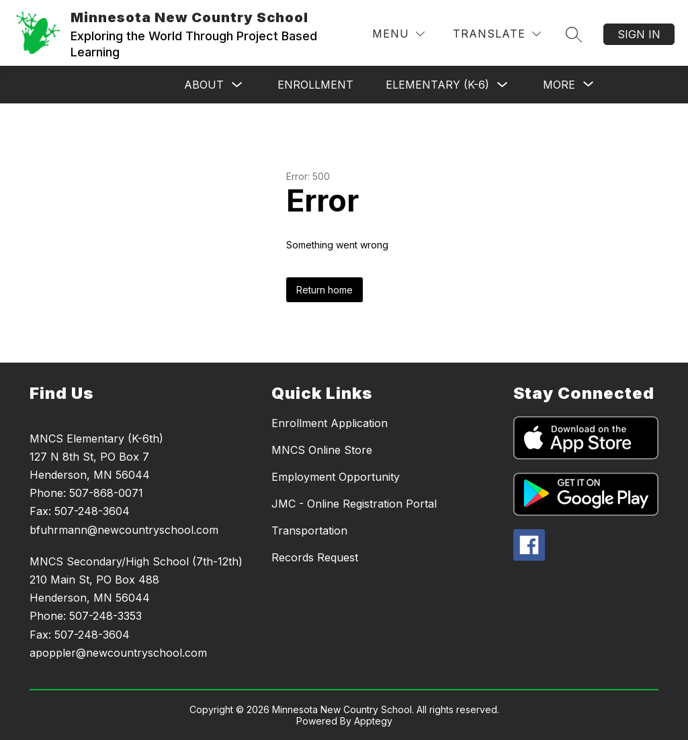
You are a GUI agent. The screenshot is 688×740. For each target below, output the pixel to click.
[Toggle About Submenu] (237, 85)
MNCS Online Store (321, 450)
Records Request (314, 557)
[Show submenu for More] (559, 85)
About (204, 84)
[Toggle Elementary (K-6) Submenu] (502, 85)
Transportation (309, 530)
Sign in (638, 34)
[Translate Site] (496, 34)
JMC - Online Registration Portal (354, 503)
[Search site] (574, 34)
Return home (324, 289)
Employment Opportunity (335, 476)
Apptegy (373, 721)
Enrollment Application (329, 423)
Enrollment (315, 84)
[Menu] (398, 34)
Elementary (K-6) (437, 84)
